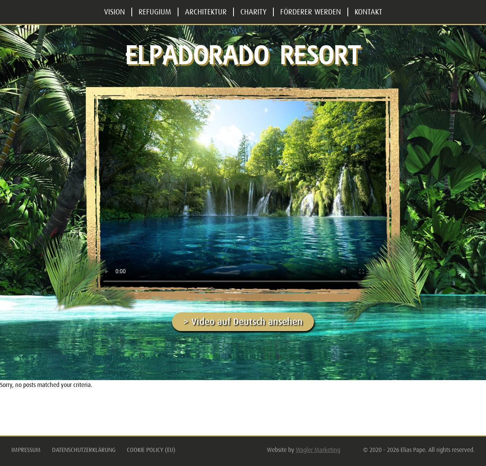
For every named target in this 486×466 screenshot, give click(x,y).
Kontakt (368, 12)
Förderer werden (310, 12)
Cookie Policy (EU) (151, 450)
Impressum (26, 450)
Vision (114, 12)
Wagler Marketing (318, 450)
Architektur (206, 12)
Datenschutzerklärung (83, 450)
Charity (253, 12)
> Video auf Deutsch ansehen (243, 321)
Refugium (155, 12)
